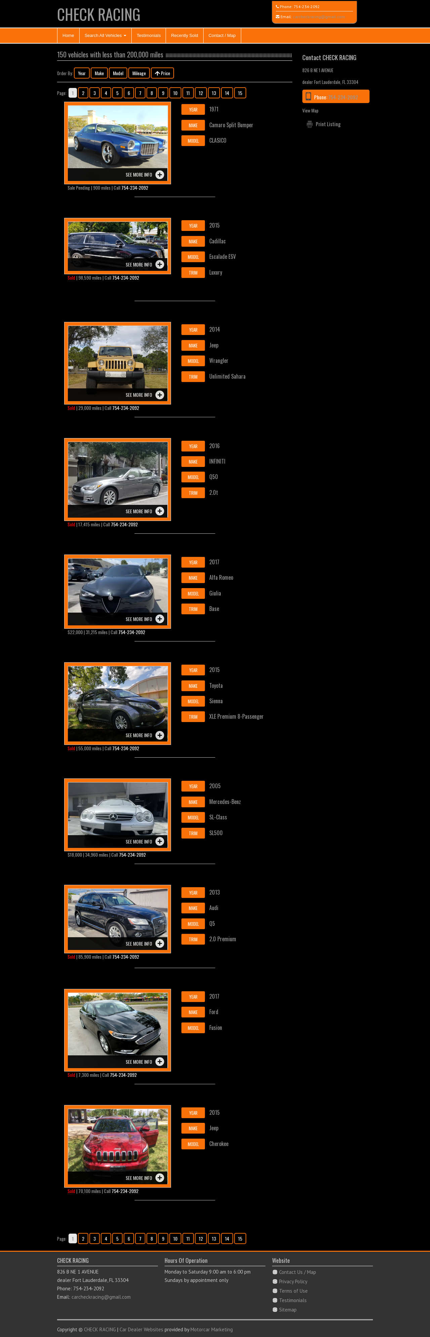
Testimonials (149, 35)
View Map (310, 110)
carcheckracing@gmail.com (319, 16)
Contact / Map (222, 35)
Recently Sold (184, 35)
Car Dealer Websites (141, 1329)
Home (68, 35)
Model (118, 73)
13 (214, 92)
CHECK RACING (98, 14)
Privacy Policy (293, 1281)
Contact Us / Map (297, 1272)
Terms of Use (293, 1291)
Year (82, 73)
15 (240, 92)
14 (227, 92)
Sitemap (288, 1309)
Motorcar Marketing (211, 1329)
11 (188, 92)
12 (201, 92)
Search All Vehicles (105, 35)
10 (175, 92)
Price (162, 73)
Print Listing (328, 124)
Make (99, 73)
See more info (139, 174)
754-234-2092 (307, 6)
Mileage (139, 73)
